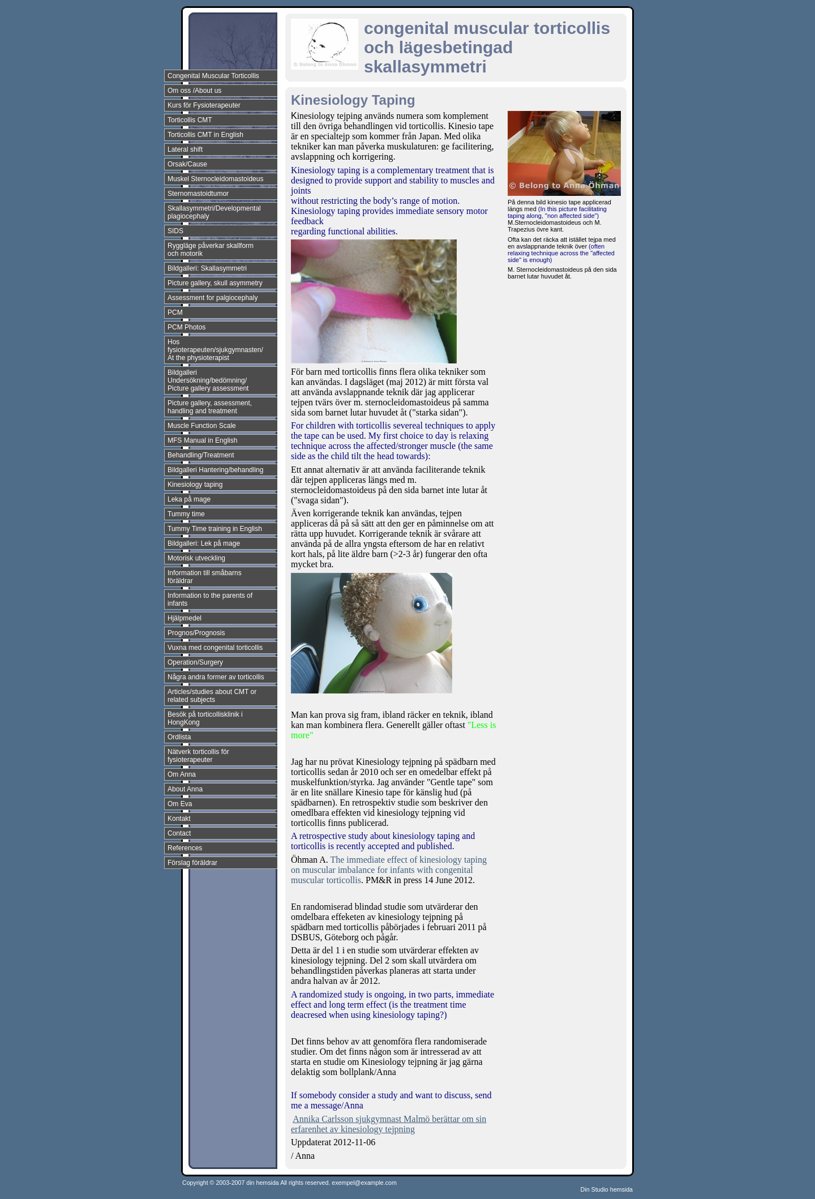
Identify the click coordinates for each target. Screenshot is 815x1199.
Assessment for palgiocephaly (213, 298)
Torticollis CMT (190, 120)
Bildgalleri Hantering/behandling (215, 470)
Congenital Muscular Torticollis (213, 76)
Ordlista (179, 737)
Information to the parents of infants (210, 599)
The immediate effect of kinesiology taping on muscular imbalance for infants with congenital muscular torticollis (389, 870)
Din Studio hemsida (607, 1189)
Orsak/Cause (187, 164)
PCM (175, 312)
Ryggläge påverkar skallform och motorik (211, 250)
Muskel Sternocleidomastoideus (215, 179)
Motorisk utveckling (196, 558)
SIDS (175, 231)
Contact (179, 833)
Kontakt (179, 819)
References (185, 848)
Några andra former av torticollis (216, 677)
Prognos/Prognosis (196, 633)
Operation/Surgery (195, 662)
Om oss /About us (194, 91)
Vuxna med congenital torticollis (215, 648)
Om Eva (180, 804)
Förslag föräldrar (192, 863)
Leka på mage (189, 499)
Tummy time (186, 514)
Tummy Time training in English (215, 529)
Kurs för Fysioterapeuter (204, 105)
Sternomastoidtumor (198, 194)
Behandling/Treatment (201, 455)
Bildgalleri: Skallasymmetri (207, 268)
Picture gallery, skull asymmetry (215, 283)
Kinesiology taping (195, 485)
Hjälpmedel (184, 618)
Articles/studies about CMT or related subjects (212, 696)
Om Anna (182, 774)
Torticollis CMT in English (205, 135)
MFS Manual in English (202, 440)
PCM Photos (186, 327)
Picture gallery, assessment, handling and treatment (210, 407)
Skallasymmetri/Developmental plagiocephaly (214, 212)
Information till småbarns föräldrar (205, 577)
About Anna (185, 789)
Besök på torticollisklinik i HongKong (205, 718)
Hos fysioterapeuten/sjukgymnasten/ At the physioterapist (215, 350)
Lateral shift (185, 149)
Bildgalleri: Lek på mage (204, 543)
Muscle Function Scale (202, 426)
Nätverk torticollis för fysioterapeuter (198, 756)
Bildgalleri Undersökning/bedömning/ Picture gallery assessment (208, 380)
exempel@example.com (364, 1182)
